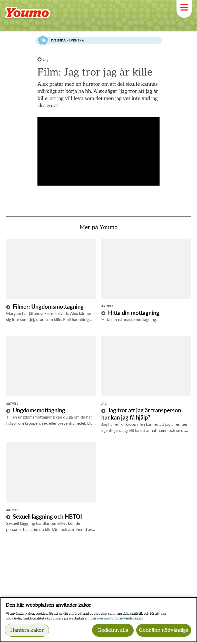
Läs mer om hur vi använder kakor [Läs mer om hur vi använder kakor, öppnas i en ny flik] (117, 618)
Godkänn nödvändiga (163, 630)
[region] (98, 619)
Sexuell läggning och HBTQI (47, 516)
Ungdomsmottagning (39, 410)
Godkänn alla (112, 630)
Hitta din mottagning (133, 312)
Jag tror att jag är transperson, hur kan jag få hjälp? (141, 414)
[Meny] (184, 9)
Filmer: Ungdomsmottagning (48, 306)
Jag (45, 59)
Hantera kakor (27, 630)
